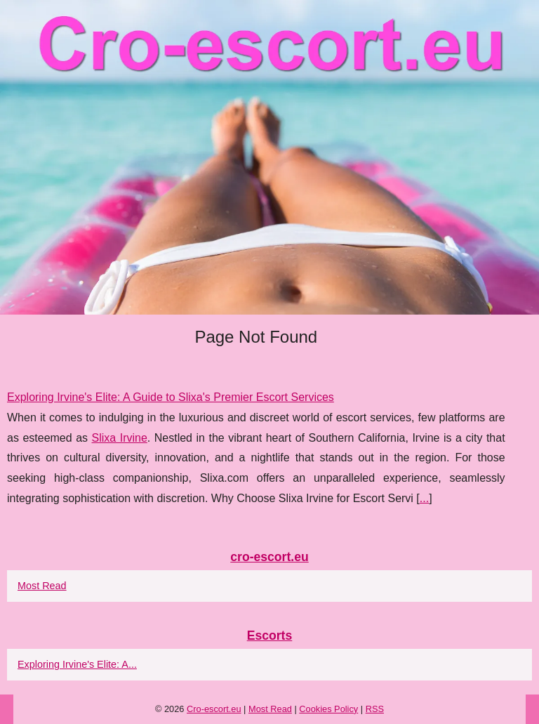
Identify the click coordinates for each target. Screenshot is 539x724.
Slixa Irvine (119, 438)
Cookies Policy (328, 709)
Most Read (42, 585)
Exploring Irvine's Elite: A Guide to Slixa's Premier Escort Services (170, 397)
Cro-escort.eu (214, 709)
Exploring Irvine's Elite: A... (77, 664)
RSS (375, 709)
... (424, 498)
